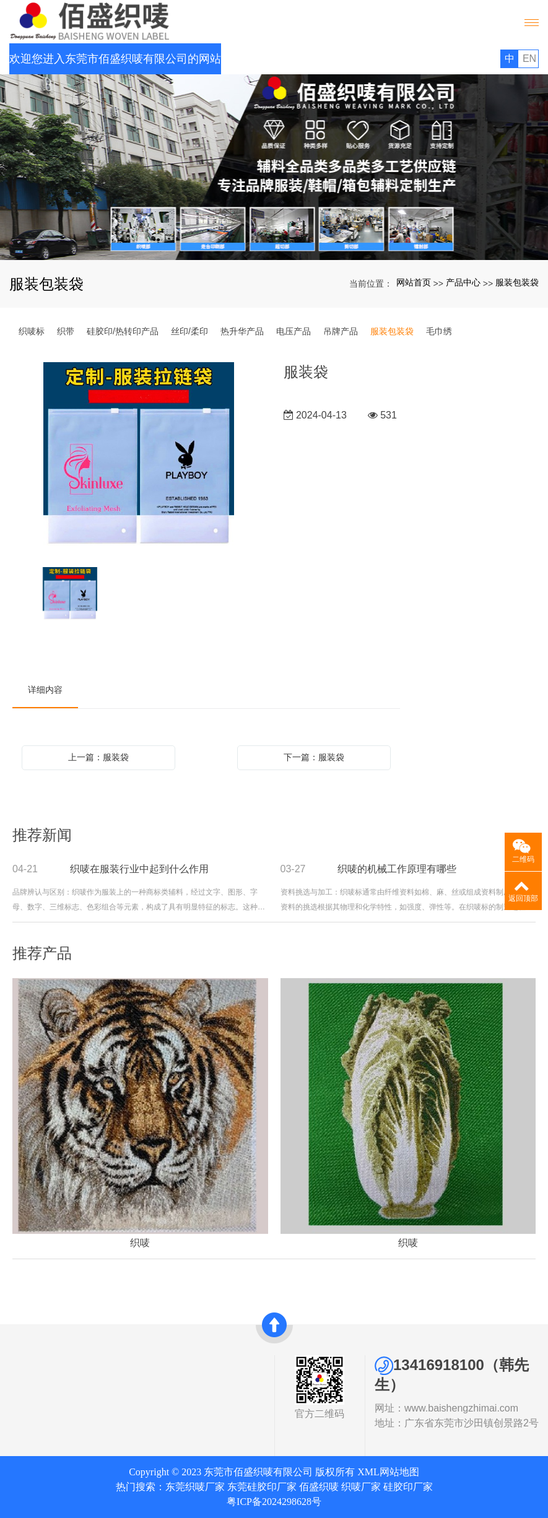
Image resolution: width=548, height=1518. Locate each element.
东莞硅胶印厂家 (262, 1486)
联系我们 (143, 1408)
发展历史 (34, 1408)
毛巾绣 (439, 331)
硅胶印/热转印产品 (123, 331)
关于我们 (37, 1362)
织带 (65, 331)
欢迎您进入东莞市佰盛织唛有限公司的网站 (115, 59)
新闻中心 (143, 1394)
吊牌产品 (340, 331)
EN (529, 58)
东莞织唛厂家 (195, 1486)
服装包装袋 (517, 282)
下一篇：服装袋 (314, 757)
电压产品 (293, 331)
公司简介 (34, 1379)
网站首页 (413, 282)
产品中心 (463, 282)
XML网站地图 (388, 1472)
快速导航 (146, 1362)
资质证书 (34, 1394)
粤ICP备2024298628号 (274, 1501)
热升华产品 (242, 331)
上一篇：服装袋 (98, 757)
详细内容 (45, 690)
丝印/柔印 (189, 331)
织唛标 (32, 331)
